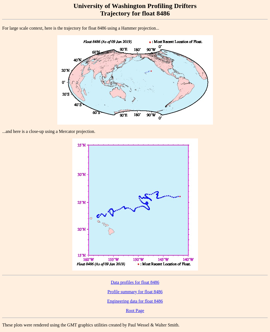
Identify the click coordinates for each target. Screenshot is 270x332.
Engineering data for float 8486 (135, 301)
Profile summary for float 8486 (135, 291)
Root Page (135, 310)
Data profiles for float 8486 (135, 282)
